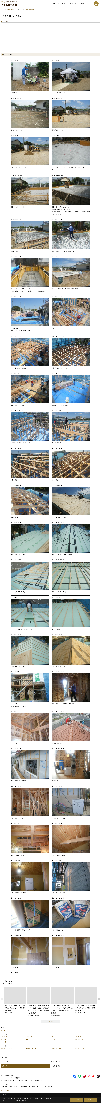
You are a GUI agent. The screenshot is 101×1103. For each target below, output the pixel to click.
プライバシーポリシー (40, 1098)
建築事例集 (5, 1066)
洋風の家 (29, 1037)
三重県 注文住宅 (81, 1048)
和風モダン (55, 1039)
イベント (65, 4)
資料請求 (56, 4)
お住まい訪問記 (55, 1066)
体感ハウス (74, 4)
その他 (4, 1042)
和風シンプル (79, 1039)
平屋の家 (78, 1037)
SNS (90, 4)
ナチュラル (5, 1039)
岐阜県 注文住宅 (31, 1048)
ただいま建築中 (55, 1061)
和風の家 (4, 1037)
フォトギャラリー (7, 1061)
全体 (3, 1030)
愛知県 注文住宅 (7, 1048)
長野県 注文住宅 (56, 1048)
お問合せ (83, 4)
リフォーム (55, 1037)
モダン (29, 1039)
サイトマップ (5, 1090)
